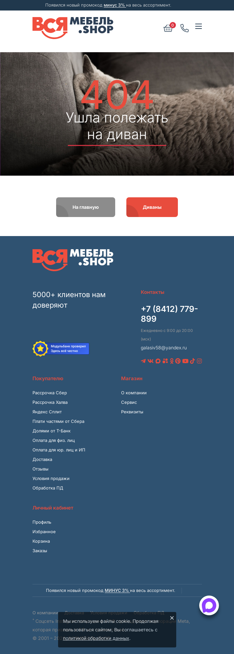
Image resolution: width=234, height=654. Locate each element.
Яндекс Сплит (47, 411)
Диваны (152, 207)
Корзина (41, 541)
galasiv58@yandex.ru (164, 347)
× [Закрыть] (172, 617)
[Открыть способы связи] (209, 605)
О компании (134, 392)
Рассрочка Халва (50, 402)
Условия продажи (51, 478)
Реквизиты (132, 411)
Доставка (42, 459)
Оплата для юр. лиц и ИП (58, 449)
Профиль (41, 522)
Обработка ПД (47, 487)
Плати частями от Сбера (58, 421)
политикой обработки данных (96, 638)
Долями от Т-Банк (51, 430)
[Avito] (165, 361)
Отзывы (40, 468)
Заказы (39, 550)
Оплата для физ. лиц (53, 440)
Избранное (44, 531)
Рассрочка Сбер (49, 392)
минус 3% (115, 5)
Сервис (129, 402)
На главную (86, 207)
